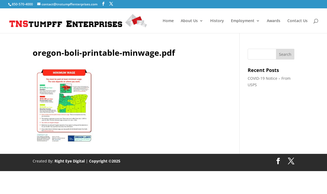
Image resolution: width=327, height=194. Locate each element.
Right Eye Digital (69, 161)
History (217, 21)
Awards (273, 21)
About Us (189, 21)
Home (168, 21)
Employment (242, 21)
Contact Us (297, 21)
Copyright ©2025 (104, 161)
